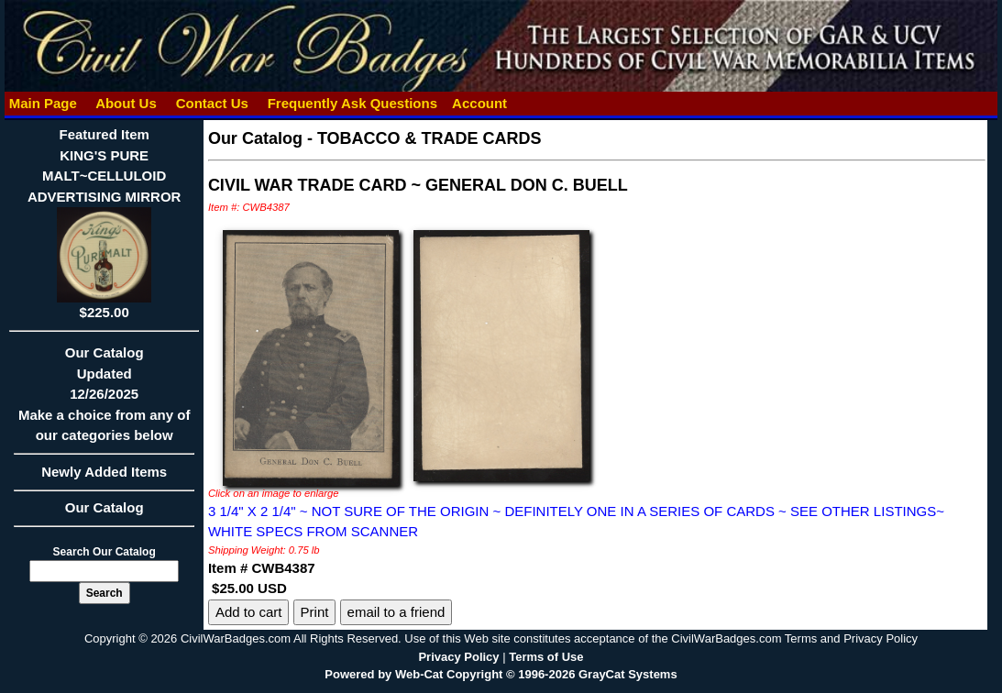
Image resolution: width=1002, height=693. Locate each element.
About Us (126, 103)
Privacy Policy (458, 657)
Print (315, 612)
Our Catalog (104, 507)
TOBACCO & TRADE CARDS (429, 138)
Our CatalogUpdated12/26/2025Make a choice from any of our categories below (103, 400)
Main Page (43, 103)
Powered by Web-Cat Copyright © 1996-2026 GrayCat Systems (501, 674)
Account (479, 103)
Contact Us (211, 103)
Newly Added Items (103, 477)
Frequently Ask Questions (353, 103)
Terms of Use (546, 657)
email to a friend (396, 612)
